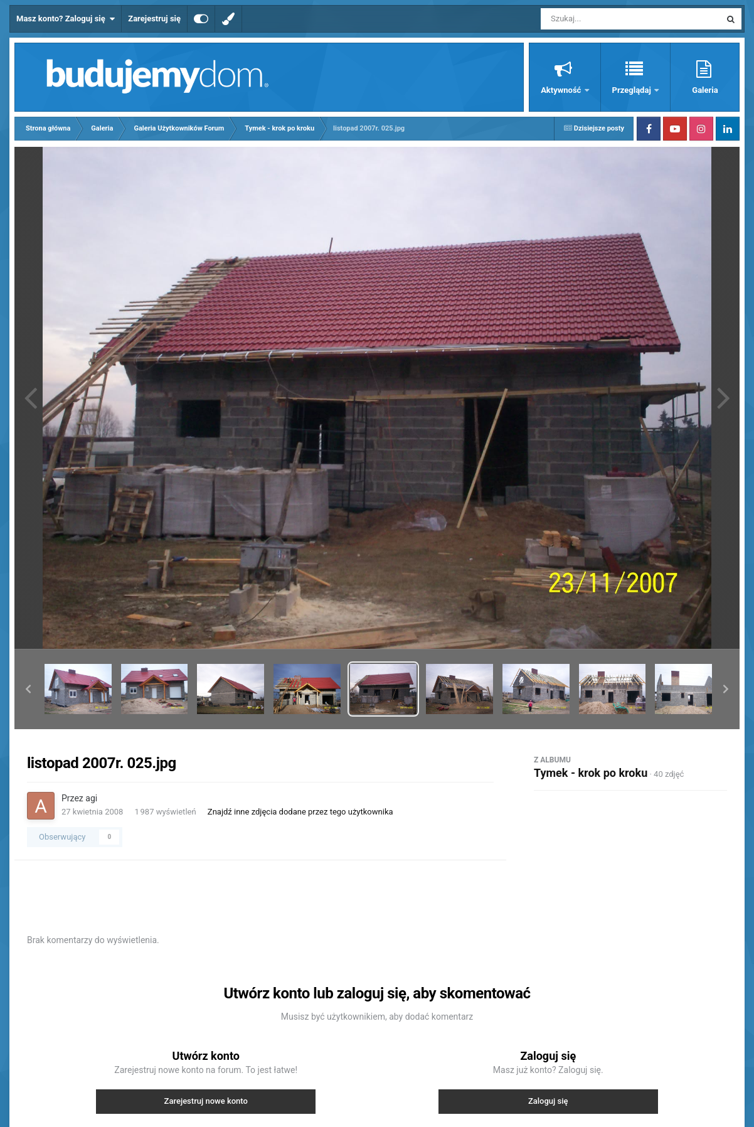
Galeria (705, 90)
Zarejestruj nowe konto (206, 1101)
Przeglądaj (632, 90)
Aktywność (562, 90)
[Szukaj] (602, 18)
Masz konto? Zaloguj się (65, 19)
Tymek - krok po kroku (590, 772)
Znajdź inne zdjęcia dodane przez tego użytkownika (300, 811)
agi (91, 798)
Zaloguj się (548, 1101)
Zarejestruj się (154, 18)
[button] (28, 689)
